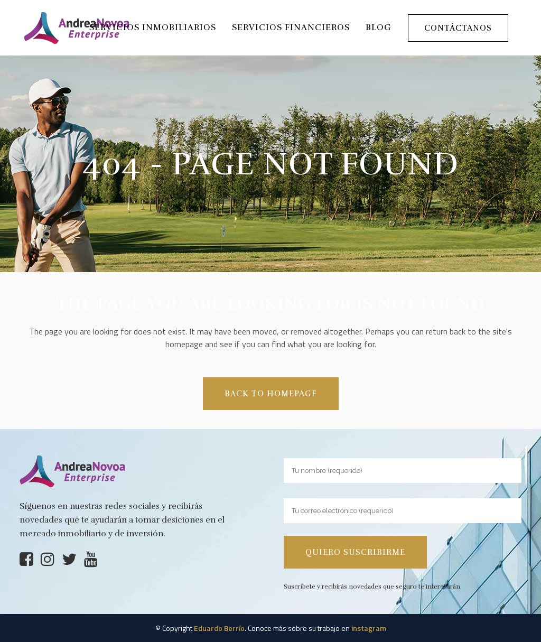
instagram (368, 628)
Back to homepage (271, 393)
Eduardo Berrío (219, 628)
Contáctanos (458, 28)
